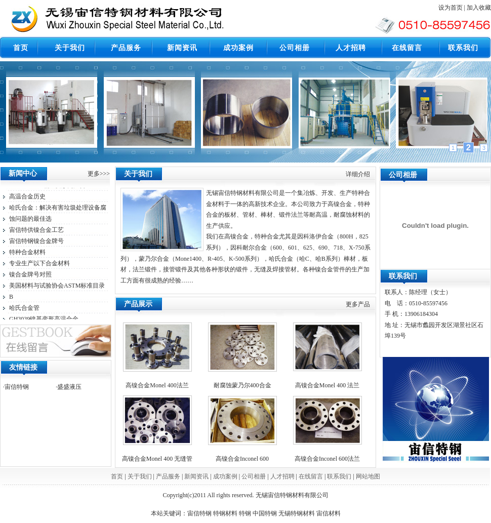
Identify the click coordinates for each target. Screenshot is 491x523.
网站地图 (368, 476)
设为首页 (450, 7)
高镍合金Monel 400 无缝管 (157, 458)
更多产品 (358, 304)
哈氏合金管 (24, 309)
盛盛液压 (69, 386)
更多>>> (99, 173)
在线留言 (311, 476)
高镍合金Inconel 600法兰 (327, 458)
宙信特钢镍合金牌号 (36, 242)
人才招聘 (282, 476)
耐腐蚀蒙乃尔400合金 (242, 385)
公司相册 (253, 476)
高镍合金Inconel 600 (242, 458)
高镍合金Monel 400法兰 (157, 385)
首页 (117, 476)
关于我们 (140, 476)
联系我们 (339, 476)
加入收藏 (479, 7)
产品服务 (168, 476)
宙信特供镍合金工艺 (36, 231)
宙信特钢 (17, 386)
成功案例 (225, 476)
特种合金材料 (27, 253)
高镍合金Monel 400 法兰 (327, 385)
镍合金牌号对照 (30, 275)
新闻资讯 (196, 476)
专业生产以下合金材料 (39, 264)
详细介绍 (358, 174)
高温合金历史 (27, 198)
